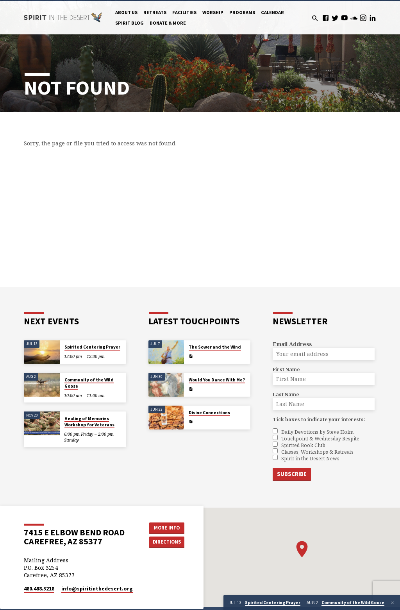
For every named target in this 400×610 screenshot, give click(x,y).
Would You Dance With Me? (217, 380)
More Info (167, 528)
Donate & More (168, 23)
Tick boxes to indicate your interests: (319, 419)
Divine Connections (209, 412)
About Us (126, 12)
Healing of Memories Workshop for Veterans (89, 422)
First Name (286, 369)
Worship (212, 12)
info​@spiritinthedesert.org (97, 588)
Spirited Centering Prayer (92, 347)
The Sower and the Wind (215, 347)
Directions (167, 542)
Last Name (286, 394)
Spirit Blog (129, 23)
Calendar (272, 12)
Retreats (154, 12)
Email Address (292, 344)
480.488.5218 (39, 588)
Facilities (184, 12)
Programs (242, 12)
